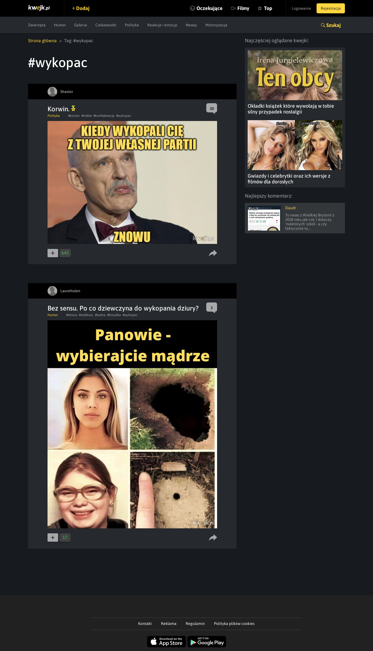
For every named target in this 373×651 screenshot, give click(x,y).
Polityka (132, 25)
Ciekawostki (105, 25)
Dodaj (82, 8)
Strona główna (42, 40)
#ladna (100, 315)
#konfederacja (104, 116)
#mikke (86, 116)
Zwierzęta (37, 25)
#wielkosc (86, 315)
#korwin (74, 116)
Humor (60, 25)
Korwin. (61, 109)
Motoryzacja (216, 25)
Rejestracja (331, 8)
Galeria (80, 25)
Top (268, 8)
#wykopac (123, 116)
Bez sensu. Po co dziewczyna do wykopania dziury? (123, 308)
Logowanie (301, 8)
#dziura (71, 315)
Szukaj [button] (333, 25)
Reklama (168, 623)
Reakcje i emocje (162, 25)
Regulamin (195, 623)
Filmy (243, 8)
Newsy (191, 25)
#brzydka (114, 315)
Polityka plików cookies (234, 623)
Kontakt (145, 623)
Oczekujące (210, 8)
